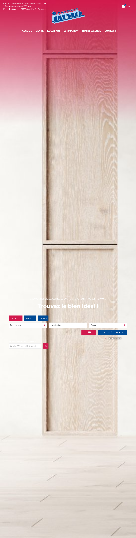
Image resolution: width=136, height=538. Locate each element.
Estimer (43, 318)
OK (46, 346)
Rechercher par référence (22, 341)
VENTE (40, 31)
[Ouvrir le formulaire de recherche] (88, 332)
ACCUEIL (27, 31)
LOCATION (53, 31)
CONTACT (110, 31)
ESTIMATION (71, 31)
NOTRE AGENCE (91, 31)
